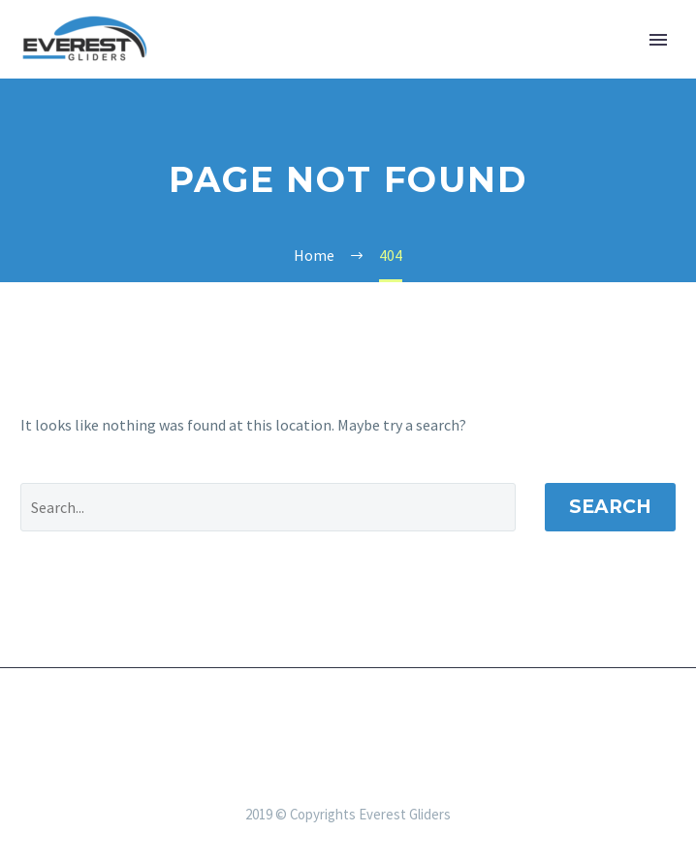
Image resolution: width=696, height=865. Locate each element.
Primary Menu (658, 40)
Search (610, 507)
